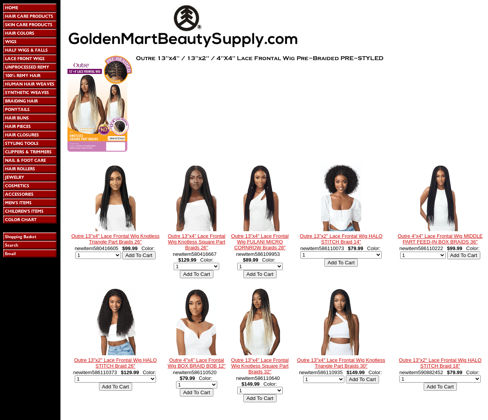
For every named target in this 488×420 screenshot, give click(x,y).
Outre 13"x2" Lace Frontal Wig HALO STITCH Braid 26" (115, 363)
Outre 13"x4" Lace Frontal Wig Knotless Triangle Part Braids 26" (115, 239)
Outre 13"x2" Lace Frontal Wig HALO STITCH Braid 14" (341, 239)
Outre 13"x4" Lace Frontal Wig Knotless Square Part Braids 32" (259, 366)
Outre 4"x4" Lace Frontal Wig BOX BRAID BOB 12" (197, 363)
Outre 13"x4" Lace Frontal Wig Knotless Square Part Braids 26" (196, 241)
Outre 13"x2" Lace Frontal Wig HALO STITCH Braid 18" (440, 363)
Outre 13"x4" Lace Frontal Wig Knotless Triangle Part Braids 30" (341, 363)
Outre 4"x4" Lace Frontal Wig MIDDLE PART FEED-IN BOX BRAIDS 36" (440, 239)
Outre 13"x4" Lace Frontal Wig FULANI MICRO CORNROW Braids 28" (259, 241)
